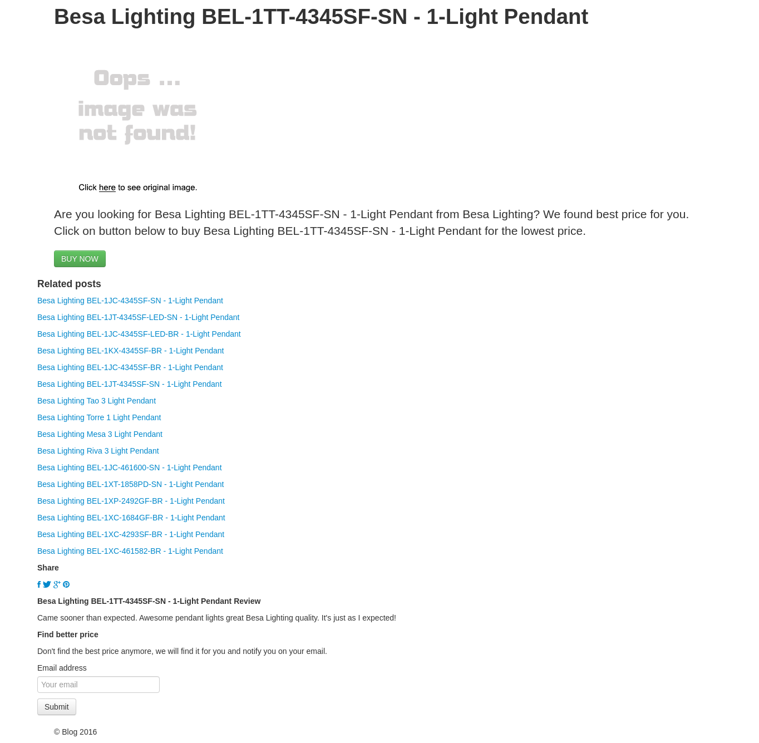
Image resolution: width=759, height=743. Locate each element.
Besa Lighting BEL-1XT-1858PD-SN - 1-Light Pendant (130, 484)
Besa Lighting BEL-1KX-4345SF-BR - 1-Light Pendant (130, 350)
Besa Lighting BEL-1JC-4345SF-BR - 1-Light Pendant (130, 367)
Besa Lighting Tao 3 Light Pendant (96, 400)
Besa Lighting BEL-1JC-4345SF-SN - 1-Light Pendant (130, 300)
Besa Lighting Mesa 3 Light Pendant (99, 434)
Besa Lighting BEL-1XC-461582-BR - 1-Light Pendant (130, 551)
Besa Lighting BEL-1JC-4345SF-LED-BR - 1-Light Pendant (139, 333)
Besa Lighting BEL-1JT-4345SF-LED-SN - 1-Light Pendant (138, 317)
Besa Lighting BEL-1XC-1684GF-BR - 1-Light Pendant (131, 517)
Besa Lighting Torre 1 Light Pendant (99, 417)
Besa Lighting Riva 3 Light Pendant (98, 450)
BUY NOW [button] (79, 258)
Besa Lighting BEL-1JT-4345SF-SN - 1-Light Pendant (129, 384)
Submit (57, 706)
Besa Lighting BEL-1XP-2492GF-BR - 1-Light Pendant (131, 500)
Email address (62, 667)
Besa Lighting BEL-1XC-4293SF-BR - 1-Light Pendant (130, 534)
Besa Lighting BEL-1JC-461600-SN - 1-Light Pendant (129, 467)
